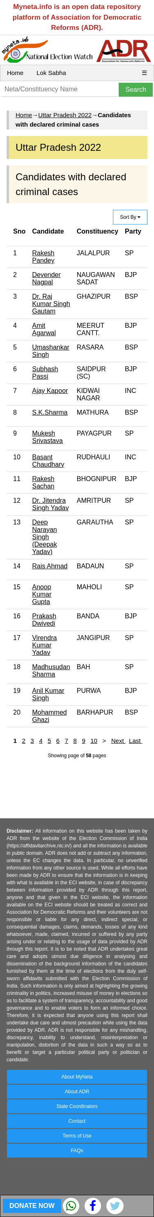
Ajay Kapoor (50, 390)
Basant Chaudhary (48, 461)
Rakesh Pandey (43, 257)
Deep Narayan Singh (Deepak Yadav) (44, 537)
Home (15, 72)
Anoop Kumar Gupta (41, 594)
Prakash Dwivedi (44, 620)
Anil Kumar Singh (48, 694)
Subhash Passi (45, 373)
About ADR (77, 1091)
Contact (77, 1121)
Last (136, 740)
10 (93, 740)
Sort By (130, 217)
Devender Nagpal (46, 278)
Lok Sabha (51, 72)
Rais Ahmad (49, 566)
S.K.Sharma (49, 412)
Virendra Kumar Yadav (44, 645)
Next (118, 740)
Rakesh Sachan (43, 482)
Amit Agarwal (44, 329)
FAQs (77, 1150)
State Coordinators (76, 1106)
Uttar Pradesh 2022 (65, 114)
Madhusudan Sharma (51, 670)
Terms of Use (77, 1136)
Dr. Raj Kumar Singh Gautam (51, 304)
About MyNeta (76, 1077)
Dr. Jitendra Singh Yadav (50, 504)
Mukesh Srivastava (47, 437)
